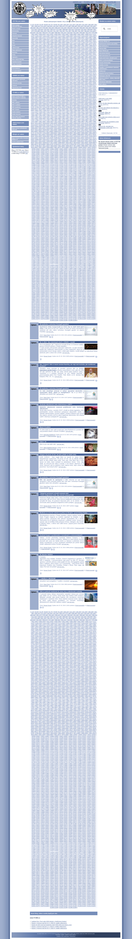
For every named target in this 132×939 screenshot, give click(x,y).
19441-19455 (72, 293)
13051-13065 (82, 194)
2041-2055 (50, 47)
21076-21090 (45, 318)
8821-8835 (61, 133)
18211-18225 (91, 273)
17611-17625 (45, 265)
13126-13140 (63, 196)
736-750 (61, 31)
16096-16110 (82, 241)
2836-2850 (65, 57)
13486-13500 (91, 200)
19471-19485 (91, 293)
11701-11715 (91, 173)
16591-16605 (63, 249)
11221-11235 (54, 167)
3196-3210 (53, 62)
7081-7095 (84, 110)
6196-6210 (88, 99)
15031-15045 (72, 225)
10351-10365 (36, 154)
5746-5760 (53, 94)
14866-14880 (36, 223)
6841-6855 (92, 107)
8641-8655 (34, 131)
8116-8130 (92, 123)
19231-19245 (72, 289)
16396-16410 (72, 246)
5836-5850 (34, 95)
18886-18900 (54, 285)
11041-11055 (72, 163)
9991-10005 (73, 147)
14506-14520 (72, 217)
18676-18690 (54, 281)
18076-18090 (72, 272)
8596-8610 (77, 129)
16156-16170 (54, 243)
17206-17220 (54, 259)
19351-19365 (82, 291)
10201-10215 (72, 150)
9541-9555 (38, 142)
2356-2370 (80, 50)
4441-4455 (38, 78)
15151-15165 (82, 226)
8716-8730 (73, 131)
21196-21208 (72, 320)
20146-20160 (54, 304)
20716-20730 (82, 312)
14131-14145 (36, 212)
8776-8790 (38, 133)
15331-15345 (63, 230)
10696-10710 (54, 158)
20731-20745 (91, 312)
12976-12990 (36, 194)
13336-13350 (63, 199)
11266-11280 (82, 167)
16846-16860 (91, 252)
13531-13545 (54, 202)
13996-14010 (82, 209)
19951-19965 (63, 301)
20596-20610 (72, 310)
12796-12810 (54, 191)
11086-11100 (36, 165)
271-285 (68, 26)
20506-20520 (82, 309)
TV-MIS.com (88, 2)
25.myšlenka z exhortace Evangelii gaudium (54, 388)
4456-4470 (46, 78)
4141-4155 (80, 73)
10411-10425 (72, 154)
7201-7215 (80, 112)
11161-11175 (82, 165)
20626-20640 (91, 310)
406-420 (57, 28)
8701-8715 (65, 131)
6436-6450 (80, 102)
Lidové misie (15, 47)
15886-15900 (82, 238)
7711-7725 (80, 118)
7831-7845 (77, 120)
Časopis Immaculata (104, 62)
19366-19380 (91, 291)
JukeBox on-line (103, 65)
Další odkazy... (103, 84)
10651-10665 (91, 157)
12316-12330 (82, 183)
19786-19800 (91, 297)
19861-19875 (72, 299)
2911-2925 (38, 58)
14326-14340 (91, 213)
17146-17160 (82, 257)
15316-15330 (54, 230)
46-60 (46, 24)
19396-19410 (45, 293)
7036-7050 (61, 110)
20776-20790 (54, 314)
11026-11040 (63, 163)
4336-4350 (50, 76)
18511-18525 (82, 278)
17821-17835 (45, 268)
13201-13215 (45, 197)
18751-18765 (36, 283)
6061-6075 (84, 97)
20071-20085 (72, 302)
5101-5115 (50, 86)
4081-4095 (50, 73)
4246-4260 (69, 74)
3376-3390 (80, 63)
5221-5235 (46, 87)
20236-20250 (45, 306)
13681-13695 (82, 204)
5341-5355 (42, 89)
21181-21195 (63, 320)
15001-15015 (54, 225)
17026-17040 (72, 255)
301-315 (80, 26)
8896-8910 (34, 134)
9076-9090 (61, 136)
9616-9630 (77, 142)
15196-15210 (45, 228)
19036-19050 (82, 286)
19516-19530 (54, 294)
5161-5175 (80, 86)
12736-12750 (82, 189)
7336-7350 (84, 113)
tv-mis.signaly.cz (24, 151)
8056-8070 (61, 123)
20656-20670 (45, 312)
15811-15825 (36, 238)
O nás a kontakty (17, 64)
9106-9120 (77, 136)
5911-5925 (73, 95)
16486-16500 (63, 247)
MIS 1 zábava (15, 102)
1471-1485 (84, 39)
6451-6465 (88, 102)
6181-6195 (80, 99)
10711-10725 (63, 158)
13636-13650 (54, 204)
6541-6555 (69, 104)
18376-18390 (63, 276)
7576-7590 (77, 116)
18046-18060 (54, 272)
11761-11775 (63, 175)
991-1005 (35, 34)
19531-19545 (63, 294)
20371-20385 (63, 307)
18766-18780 (45, 283)
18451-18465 (45, 278)
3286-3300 (34, 63)
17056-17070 (91, 255)
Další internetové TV (104, 55)
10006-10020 (82, 147)
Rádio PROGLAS (103, 50)
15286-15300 (36, 230)
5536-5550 (77, 91)
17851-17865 (63, 268)
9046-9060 (46, 136)
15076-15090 (36, 226)
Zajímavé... (15, 57)
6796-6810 (69, 107)
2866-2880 (80, 57)
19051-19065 (91, 286)
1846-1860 (80, 44)
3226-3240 (69, 62)
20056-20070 (63, 302)
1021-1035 (50, 34)
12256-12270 (45, 183)
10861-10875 (91, 160)
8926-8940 (50, 134)
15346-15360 (72, 230)
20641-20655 (36, 312)
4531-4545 (84, 78)
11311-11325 (45, 168)
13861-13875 (63, 207)
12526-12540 (82, 186)
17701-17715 (36, 267)
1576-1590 (73, 41)
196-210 (37, 26)
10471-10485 (45, 155)
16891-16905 (54, 254)
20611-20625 (82, 310)
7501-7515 (38, 116)
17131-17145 (72, 257)
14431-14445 (91, 215)
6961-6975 (88, 108)
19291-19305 (45, 291)
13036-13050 (72, 194)
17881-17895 (82, 268)
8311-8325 (61, 126)
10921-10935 (63, 162)
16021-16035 (36, 241)
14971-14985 (36, 225)
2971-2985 (69, 58)
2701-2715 (61, 55)
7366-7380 (34, 115)
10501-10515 (63, 155)
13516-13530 (45, 202)
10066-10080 (54, 149)
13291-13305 (36, 199)
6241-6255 (46, 100)
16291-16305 (72, 244)
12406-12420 (72, 184)
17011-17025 (63, 255)
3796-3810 (34, 70)
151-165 (84, 24)
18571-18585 (54, 280)
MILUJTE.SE (111, 2)
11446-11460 (63, 170)
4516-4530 (77, 78)
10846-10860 (82, 160)
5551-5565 (84, 91)
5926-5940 (80, 95)
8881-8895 (92, 133)
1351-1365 (88, 37)
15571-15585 (82, 233)
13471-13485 (82, 200)
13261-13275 (82, 197)
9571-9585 (53, 142)
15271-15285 (91, 228)
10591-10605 (54, 157)
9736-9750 (73, 144)
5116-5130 (57, 86)
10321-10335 (82, 152)
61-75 (50, 24)
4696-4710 (38, 81)
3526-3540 (92, 65)
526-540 (40, 29)
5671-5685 (80, 92)
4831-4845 (42, 83)
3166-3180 (38, 62)
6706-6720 (88, 105)
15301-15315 (45, 230)
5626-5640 (57, 92)
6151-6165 (65, 99)
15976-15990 (72, 239)
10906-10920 (54, 162)
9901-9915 (92, 146)
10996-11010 (45, 163)
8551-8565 (53, 129)
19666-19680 (82, 296)
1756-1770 (34, 44)
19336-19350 (72, 291)
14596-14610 (63, 218)
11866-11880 (63, 176)
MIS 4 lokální (15, 109)
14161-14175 (54, 212)
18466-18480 (54, 278)
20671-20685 (54, 312)
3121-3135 (80, 60)
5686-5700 (88, 92)
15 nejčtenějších (16, 70)
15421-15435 (54, 231)
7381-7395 (42, 115)
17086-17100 (45, 257)
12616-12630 (72, 188)
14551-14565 (36, 218)
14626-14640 (82, 218)
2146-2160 (38, 49)
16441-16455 (36, 247)
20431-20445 (36, 309)
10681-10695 (45, 158)
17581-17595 (91, 264)
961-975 (88, 32)
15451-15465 (72, 231)
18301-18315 (82, 275)
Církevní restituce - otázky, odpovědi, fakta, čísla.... (109, 79)
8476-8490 (80, 128)
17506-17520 (45, 264)
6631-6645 (50, 105)
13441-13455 (63, 200)
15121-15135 (63, 226)
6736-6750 (38, 107)
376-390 (45, 28)
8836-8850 (69, 133)
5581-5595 (34, 92)
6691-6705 (80, 105)
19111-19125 (63, 288)
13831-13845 (45, 207)
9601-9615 (69, 142)
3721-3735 (61, 68)
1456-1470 (77, 39)
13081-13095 (36, 196)
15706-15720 (36, 236)
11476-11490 (82, 170)
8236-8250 (88, 125)
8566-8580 (61, 129)
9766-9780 (88, 144)
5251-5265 (61, 87)
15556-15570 (72, 233)
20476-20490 (63, 309)
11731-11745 (45, 175)
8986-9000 (80, 134)
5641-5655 (65, 92)
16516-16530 (82, 247)
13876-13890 (72, 207)
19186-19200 (45, 289)
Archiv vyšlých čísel (17, 141)
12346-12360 (36, 184)
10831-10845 (72, 160)
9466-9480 (65, 141)
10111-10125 (82, 149)
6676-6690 (73, 105)
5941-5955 (88, 95)
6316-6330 (84, 100)
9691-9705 (50, 144)
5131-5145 (65, 86)
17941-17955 (54, 270)
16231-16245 (36, 244)
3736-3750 (69, 68)
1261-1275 (42, 37)
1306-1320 (65, 37)
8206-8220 (73, 125)
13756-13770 (63, 205)
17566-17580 (82, 264)
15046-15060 (82, 225)
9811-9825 (46, 146)
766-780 (74, 31)
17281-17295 (36, 260)
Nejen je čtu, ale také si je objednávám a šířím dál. (106, 127)
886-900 (57, 32)
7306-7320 (69, 113)
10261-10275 (45, 152)
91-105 (60, 24)
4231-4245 (61, 74)
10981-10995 (36, 163)
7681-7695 (65, 118)
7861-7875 (92, 120)
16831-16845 (82, 252)
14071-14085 (63, 210)
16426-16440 (91, 246)
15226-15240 (63, 228)
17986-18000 (82, 270)
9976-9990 (65, 147)
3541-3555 (34, 66)
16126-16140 (36, 243)
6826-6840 (84, 107)
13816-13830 (36, 207)
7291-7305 (61, 113)
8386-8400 (34, 128)
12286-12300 (63, 183)
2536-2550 (42, 53)
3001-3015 (84, 58)
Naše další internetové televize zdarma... (18, 117)
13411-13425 (45, 200)
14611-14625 (72, 218)
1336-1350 (80, 37)
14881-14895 (45, 223)
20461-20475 (54, 309)
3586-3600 (57, 66)
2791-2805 (42, 57)
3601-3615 (65, 66)
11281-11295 (91, 167)
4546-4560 (92, 78)
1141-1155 (46, 36)
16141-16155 (45, 243)
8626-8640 (92, 129)
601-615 (71, 29)
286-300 (74, 26)
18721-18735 (82, 281)
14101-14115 (82, 210)
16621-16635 (82, 249)
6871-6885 (42, 108)
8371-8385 (92, 126)
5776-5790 (69, 94)
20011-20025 (36, 302)
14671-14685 (45, 220)
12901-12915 (54, 192)
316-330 (86, 26)
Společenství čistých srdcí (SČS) (108, 43)
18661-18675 (45, 281)
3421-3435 (38, 65)
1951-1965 (69, 45)
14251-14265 (45, 213)
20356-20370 (54, 307)
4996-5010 (61, 84)
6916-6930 (65, 108)
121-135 (72, 24)
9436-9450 (50, 141)
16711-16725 (72, 251)
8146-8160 (42, 125)
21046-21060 (91, 317)
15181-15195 (36, 228)
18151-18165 (54, 273)
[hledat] (109, 29)
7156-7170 (57, 112)
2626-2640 (88, 53)
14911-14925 (63, 223)
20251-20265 (54, 306)
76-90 (55, 24)
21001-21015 (63, 317)
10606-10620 (63, 157)
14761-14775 (36, 221)
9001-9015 (88, 134)
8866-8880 (84, 133)
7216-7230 (88, 112)
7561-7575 (69, 116)
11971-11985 (63, 178)
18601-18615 (72, 280)
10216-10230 (82, 150)
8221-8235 (80, 125)
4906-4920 (80, 83)
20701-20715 (72, 312)
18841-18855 (91, 283)
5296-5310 (84, 87)
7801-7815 (61, 120)
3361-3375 (73, 63)
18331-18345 (36, 276)
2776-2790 (34, 57)
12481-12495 (54, 186)
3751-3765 (77, 68)
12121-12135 (91, 179)
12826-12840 (72, 191)
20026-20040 (45, 302)
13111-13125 (54, 196)
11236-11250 (63, 167)
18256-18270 (54, 275)
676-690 (37, 31)
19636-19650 (63, 296)
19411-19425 (54, 293)
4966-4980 (46, 84)
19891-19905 (91, 299)
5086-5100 (42, 86)
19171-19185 (36, 289)
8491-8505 (88, 128)
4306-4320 (34, 76)
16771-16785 (45, 252)
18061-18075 (63, 272)
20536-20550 (36, 310)
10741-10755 (82, 158)
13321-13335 (54, 199)
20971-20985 (45, 317)
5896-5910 (65, 95)
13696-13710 (91, 204)
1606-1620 (88, 41)
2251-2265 (92, 49)
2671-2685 (46, 55)
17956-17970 (63, 270)
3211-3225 (61, 62)
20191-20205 (82, 304)
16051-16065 (54, 241)
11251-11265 (72, 167)
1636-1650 (38, 42)
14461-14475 (45, 217)
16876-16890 (45, 254)
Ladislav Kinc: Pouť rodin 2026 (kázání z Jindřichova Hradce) (48, 921)
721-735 (55, 31)
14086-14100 (72, 210)
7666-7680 (57, 118)
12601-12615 (63, 188)
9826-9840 (53, 146)
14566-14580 (45, 218)
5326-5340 (34, 89)
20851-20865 (36, 315)
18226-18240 (36, 275)
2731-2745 (77, 55)
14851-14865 (91, 221)
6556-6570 (77, 104)
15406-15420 (45, 231)
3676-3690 (38, 68)
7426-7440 (65, 115)
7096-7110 (92, 110)
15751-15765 (63, 236)
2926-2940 (46, 58)
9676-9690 (42, 144)
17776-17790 (82, 267)
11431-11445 (54, 170)
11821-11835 (36, 176)
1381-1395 (38, 39)
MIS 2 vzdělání (16, 104)
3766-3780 (84, 68)
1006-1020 (42, 34)
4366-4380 (65, 76)
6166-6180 (73, 99)
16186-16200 (72, 243)
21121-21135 (72, 318)
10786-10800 (45, 160)
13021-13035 (63, 194)
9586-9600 (61, 142)
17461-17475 (82, 262)
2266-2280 (34, 50)
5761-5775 (61, 94)
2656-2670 (38, 55)
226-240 (49, 26)
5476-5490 (46, 91)
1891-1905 (38, 45)
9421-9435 (42, 141)
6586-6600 (92, 104)
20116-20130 (36, 304)
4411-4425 (88, 76)
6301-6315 (77, 100)
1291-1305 (57, 37)
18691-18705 (63, 281)
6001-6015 (53, 97)
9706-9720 (57, 144)
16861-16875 (36, 254)
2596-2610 (73, 53)
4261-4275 (77, 74)
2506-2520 (92, 52)
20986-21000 (54, 317)
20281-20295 (72, 306)
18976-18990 (45, 286)
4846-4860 (50, 83)
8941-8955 (57, 134)
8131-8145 (34, 125)
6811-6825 (77, 107)
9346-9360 (69, 139)
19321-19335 (63, 291)
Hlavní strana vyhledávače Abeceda (19, 129)
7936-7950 (65, 121)
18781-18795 (54, 283)
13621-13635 (45, 204)
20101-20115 (91, 302)
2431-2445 (53, 52)
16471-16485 (54, 247)
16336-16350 (36, 246)
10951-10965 (82, 162)
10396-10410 (63, 154)
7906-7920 (50, 121)
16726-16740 (82, 251)
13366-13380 (82, 199)
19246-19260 (82, 289)
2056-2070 (57, 47)
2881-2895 (88, 57)
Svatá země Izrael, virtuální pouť (108, 58)
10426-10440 (82, 154)
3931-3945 (38, 71)
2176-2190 (53, 49)
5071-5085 (34, 86)
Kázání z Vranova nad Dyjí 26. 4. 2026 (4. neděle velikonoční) (49, 928)
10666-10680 (36, 158)
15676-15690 (82, 234)
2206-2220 (69, 49)
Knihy (13, 54)
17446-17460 (72, 262)
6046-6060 (77, 97)
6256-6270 (53, 100)
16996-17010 (54, 255)
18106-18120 (91, 272)
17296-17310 (45, 260)
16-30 (36, 24)
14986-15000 (45, 225)
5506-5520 (61, 91)
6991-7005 (38, 110)
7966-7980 (80, 121)
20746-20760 (36, 314)
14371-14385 (54, 215)
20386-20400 (72, 307)
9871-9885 (77, 146)
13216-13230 (54, 197)
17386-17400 (36, 262)
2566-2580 (57, 53)
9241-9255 (80, 137)
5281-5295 (77, 87)
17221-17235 (63, 259)
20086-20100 (82, 302)
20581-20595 (63, 310)
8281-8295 (46, 126)
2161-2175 (46, 49)
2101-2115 (80, 47)
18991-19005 (54, 286)
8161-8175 (50, 125)
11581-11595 (82, 171)
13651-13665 (63, 204)
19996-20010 (91, 301)
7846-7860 (84, 120)
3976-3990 (61, 71)
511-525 (34, 29)
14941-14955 (82, 223)
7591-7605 (84, 116)
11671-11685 (72, 173)
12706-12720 (63, 189)
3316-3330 (50, 63)
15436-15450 (63, 231)
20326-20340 (36, 307)
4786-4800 (84, 81)
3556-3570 (42, 66)
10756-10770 (91, 158)
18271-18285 (63, 275)
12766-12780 (36, 191)
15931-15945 (45, 239)
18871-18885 (45, 285)
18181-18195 (72, 273)
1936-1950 (61, 45)
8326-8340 (69, 126)
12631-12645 (82, 188)
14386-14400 (63, 215)
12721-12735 (72, 189)
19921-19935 (45, 301)
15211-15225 (54, 228)
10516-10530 (72, 155)
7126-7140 (42, 112)
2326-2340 (65, 50)
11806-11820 (91, 175)
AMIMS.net (77, 2)
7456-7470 (80, 115)
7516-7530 (46, 116)
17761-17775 (72, 267)
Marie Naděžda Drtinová (50, 447)
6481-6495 (38, 104)
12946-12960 (82, 192)
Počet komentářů (77, 335)
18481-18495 (63, 278)
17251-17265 (82, 259)
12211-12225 (82, 181)
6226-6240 (38, 100)
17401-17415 (45, 262)
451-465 (76, 28)
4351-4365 (57, 76)
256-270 (61, 26)
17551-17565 (72, 264)
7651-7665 (50, 118)
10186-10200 (63, 150)
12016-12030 (91, 178)
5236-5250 (53, 87)
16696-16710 (63, 251)
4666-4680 (88, 79)
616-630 (77, 29)
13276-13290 (91, 197)
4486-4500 (61, 78)
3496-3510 (77, 65)
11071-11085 (91, 163)
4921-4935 (88, 83)
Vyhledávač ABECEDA (105, 81)
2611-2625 (80, 53)
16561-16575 (45, 249)
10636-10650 (82, 157)
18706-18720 (72, 281)
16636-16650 (91, 249)
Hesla (13, 45)
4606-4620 (57, 79)
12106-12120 (82, 179)
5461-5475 (38, 91)
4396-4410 (80, 76)
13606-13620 (36, 204)
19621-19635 (54, 296)
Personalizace (16, 68)
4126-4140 (73, 73)
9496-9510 (80, 141)
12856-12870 (91, 191)
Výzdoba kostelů (16, 61)
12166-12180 (54, 181)
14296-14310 (72, 213)
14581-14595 (54, 218)
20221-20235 (36, 306)
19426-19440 (63, 293)
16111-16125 (91, 241)
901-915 (63, 32)
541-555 (46, 29)
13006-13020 (54, 194)
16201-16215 (82, 243)
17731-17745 (54, 267)
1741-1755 (92, 42)
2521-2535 (34, 53)
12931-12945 (72, 192)
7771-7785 (46, 120)
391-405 (51, 28)
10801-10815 (54, 160)
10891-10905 (45, 162)
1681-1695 (61, 42)
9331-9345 (61, 139)
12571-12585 (45, 188)
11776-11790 (72, 175)
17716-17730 (45, 267)
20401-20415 (82, 307)
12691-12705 (54, 189)
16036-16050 (45, 241)
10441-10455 (91, 154)
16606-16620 (72, 249)
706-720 (49, 31)
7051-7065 (69, 110)
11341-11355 (63, 168)
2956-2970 (61, 58)
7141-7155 (50, 112)
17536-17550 (63, 264)
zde (23, 150)
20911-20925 (72, 315)
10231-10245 (91, 150)
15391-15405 (36, 231)
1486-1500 (92, 39)
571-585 (59, 29)
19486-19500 (36, 294)
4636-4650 (73, 79)
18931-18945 (82, 285)
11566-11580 (72, 171)
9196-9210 (57, 137)
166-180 (90, 24)
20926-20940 (82, 315)
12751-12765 (91, 189)
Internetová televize (104, 53)
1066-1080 (73, 34)
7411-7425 (57, 115)
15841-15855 (54, 238)
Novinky (14, 100)
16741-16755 (91, 251)
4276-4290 (84, 74)
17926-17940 (45, 270)
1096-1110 (88, 34)
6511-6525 (53, 104)
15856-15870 (63, 238)
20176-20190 (72, 304)
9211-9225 (65, 137)
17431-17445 (63, 262)
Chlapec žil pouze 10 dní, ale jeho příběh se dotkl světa (58, 454)
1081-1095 (80, 34)
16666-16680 (45, 251)
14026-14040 (36, 210)
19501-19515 (45, 294)
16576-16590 (54, 249)
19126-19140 (72, 288)
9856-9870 (69, 146)
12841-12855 (82, 191)
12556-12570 (36, 188)
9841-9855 (61, 146)
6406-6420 (65, 102)
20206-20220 (91, 304)
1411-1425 (53, 39)
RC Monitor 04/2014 (46, 554)
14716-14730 (72, 220)
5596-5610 (42, 92)
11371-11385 (82, 168)
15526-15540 (54, 233)
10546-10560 (91, 155)
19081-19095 (45, 288)
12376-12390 (54, 184)
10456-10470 (36, 155)
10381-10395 (54, 154)
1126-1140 (38, 36)
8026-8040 (46, 123)
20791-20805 (63, 314)
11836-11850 (45, 176)
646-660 (89, 29)
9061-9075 (53, 136)
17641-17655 (63, 265)
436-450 (69, 28)
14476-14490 (54, 217)
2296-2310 (50, 50)
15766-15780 (72, 236)
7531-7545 (53, 116)
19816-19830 (45, 299)
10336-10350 (91, 152)
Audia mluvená (16, 114)
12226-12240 (91, 181)
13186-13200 (36, 197)
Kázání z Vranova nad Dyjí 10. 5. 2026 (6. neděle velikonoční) (49, 923)
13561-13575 (72, 202)
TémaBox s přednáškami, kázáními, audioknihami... (109, 68)
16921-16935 (72, 254)
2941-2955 (53, 58)
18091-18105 (82, 272)
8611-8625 (84, 129)
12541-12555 (91, 186)
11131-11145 (63, 165)
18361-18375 (54, 276)
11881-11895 (72, 176)
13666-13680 (72, 204)
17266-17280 (91, 259)
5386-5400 (65, 89)
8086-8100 (77, 123)
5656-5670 (73, 92)
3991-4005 (69, 71)
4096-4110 (57, 73)
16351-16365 (45, 246)
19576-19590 (91, 294)
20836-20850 (91, 314)
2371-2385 (88, 50)
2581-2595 (65, 53)
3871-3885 (73, 70)
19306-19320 (54, 291)
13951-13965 (54, 209)
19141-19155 (82, 288)
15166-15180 (91, 226)
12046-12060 (45, 179)
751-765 (68, 31)
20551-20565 (45, 310)
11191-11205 (36, 167)
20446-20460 (45, 309)
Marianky (14, 52)
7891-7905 (42, 121)
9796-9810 (38, 146)
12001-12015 (82, 178)
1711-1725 (77, 42)
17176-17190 (36, 259)
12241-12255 (36, 183)
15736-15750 (54, 236)
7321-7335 (77, 113)
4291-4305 (92, 74)
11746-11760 (54, 175)
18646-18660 (36, 281)
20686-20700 (63, 312)
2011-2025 (34, 47)
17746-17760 (63, 267)
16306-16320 (82, 244)
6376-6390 (50, 102)
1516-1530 (42, 41)
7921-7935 (57, 121)
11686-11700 (82, 173)
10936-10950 (72, 162)
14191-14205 (72, 212)
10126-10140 (91, 149)
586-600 (65, 29)
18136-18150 (45, 273)
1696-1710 (69, 42)
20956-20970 (36, 317)
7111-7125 (34, 112)
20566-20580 (54, 310)
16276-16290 (63, 244)
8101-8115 (84, 123)
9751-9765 (80, 144)
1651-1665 (46, 42)
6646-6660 (57, 105)
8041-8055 (53, 123)
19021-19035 (72, 286)
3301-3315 (42, 63)
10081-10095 (63, 149)
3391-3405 (88, 63)
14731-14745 (82, 220)
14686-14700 (54, 220)
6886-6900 (50, 108)
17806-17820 (36, 268)
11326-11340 (54, 168)
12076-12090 (63, 179)
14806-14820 (63, 221)
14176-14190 (63, 212)
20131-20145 (45, 304)
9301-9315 (46, 139)
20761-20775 (45, 314)
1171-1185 (61, 36)
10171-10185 (54, 150)
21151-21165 (91, 318)
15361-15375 (82, 230)
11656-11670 (63, 173)
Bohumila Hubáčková (49, 434)
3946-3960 (46, 71)
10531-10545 (82, 155)
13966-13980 (63, 209)
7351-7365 (92, 113)
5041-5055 (84, 84)
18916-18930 (72, 285)
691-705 (43, 31)
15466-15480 (82, 231)
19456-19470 (82, 293)
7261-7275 (46, 113)
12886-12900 (45, 192)
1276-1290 (50, 37)
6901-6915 (57, 108)
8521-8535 (38, 129)
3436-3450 (46, 65)
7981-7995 (88, 121)
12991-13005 (45, 194)
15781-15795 (82, 236)
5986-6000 (46, 97)
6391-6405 (57, 102)
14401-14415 (72, 215)
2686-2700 (53, 55)
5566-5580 (92, 91)
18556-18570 (45, 280)
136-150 (78, 24)
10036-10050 (36, 149)
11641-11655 (54, 173)
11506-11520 (36, 171)
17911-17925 (36, 270)
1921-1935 (53, 45)
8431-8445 (57, 128)
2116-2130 (88, 47)
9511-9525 (88, 141)
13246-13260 (72, 197)
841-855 (38, 32)
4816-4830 (34, 83)
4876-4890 (65, 83)
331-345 (92, 26)
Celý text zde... (50, 331)
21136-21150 (82, 318)
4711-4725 (46, 81)
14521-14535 (82, 217)
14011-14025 (91, 209)
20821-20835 (82, 314)
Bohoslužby (15, 31)
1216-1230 (84, 36)
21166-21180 (54, 320)
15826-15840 (45, 238)
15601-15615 (36, 234)
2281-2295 (42, 50)
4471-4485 (53, 78)
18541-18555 (36, 280)
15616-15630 (45, 234)
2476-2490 (77, 52)
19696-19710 (36, 297)
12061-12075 (54, 179)
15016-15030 (63, 225)
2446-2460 (61, 52)
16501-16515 (72, 247)
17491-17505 (36, 264)
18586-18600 (63, 280)
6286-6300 (69, 100)
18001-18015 (91, 270)
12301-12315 (72, 183)
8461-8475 (73, 128)
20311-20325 (91, 306)
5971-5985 (38, 97)
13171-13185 (91, 196)
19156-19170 (91, 288)
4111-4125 (65, 73)
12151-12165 (45, 181)
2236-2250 (84, 49)
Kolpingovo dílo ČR (104, 75)
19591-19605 (36, 296)
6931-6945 (73, 108)
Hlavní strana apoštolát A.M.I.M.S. (18, 80)
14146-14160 (45, 212)
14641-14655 (91, 218)
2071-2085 (65, 47)
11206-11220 (45, 167)
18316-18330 (91, 275)
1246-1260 (34, 37)
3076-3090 (57, 60)
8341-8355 (77, 126)
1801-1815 (57, 44)
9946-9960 (50, 147)
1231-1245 (92, 36)
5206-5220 (38, 87)
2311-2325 (57, 50)
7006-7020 (46, 110)
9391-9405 (92, 139)
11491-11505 (91, 170)
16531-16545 (91, 247)
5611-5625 (50, 92)
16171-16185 (63, 243)
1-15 (32, 24)
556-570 (52, 29)
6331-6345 (92, 100)
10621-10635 (72, 157)
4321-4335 (42, 76)
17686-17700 (91, 265)
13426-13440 (54, 200)
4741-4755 (61, 81)
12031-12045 (36, 179)
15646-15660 (63, 234)
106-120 (66, 24)
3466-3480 (61, 65)
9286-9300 (38, 139)
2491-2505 (84, 52)
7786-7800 (53, 120)
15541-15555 (63, 233)
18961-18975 (36, 286)
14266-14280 (54, 213)
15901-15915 (91, 238)
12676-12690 (45, 189)
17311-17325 (54, 260)
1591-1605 (80, 41)
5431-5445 (88, 89)
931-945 (76, 32)
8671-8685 (50, 131)
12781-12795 (45, 191)
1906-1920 (46, 45)
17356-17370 (82, 260)
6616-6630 (42, 105)
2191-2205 (61, 49)
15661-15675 (72, 234)
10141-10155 (36, 150)
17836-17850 (54, 268)
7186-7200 (73, 112)
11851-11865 (54, 176)
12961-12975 (91, 192)
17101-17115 (54, 257)
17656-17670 (72, 265)
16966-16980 (36, 255)
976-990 (94, 32)
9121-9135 (84, 136)
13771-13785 (72, 205)
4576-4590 (42, 79)
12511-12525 (72, 186)
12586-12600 (54, 188)
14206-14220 (82, 212)
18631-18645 (91, 280)
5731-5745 (46, 94)
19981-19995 (82, 301)
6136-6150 (57, 99)
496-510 (94, 28)
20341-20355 (45, 307)
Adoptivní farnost (17, 35)
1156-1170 (53, 36)
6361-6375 (42, 102)
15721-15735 (45, 236)
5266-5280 (69, 87)
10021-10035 (91, 147)
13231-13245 (63, 197)
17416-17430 (54, 262)
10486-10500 (54, 155)
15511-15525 (45, 233)
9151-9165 (34, 137)
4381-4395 (73, 76)
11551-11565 (63, 171)
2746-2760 (84, 55)
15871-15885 (72, 238)
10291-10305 (63, 152)
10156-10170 (45, 150)
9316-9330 (53, 139)
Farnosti (14, 33)
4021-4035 (84, 71)
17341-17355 (72, 260)
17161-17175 (91, 257)
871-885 (51, 32)
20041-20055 (54, 302)
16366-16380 (54, 246)
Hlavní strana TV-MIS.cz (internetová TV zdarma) (19, 97)
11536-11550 (54, 171)
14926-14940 (72, 223)
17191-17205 (45, 259)
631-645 (83, 29)
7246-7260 (38, 113)
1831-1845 (73, 44)
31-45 (41, 24)
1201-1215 (77, 36)
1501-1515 (34, 41)
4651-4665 (80, 79)
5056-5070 (92, 84)
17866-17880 (72, 268)
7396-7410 (50, 115)
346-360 (32, 28)
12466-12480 (45, 186)
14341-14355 (36, 215)
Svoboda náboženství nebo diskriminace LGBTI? (56, 404)
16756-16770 (36, 252)
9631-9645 (84, 142)
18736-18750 (91, 281)
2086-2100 (73, 47)
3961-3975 (53, 71)
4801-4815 (92, 81)
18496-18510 (72, 278)
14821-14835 (72, 221)
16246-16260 (45, 244)
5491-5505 (53, 91)
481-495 (88, 28)
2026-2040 (42, 47)
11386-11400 (91, 168)
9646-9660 (92, 142)
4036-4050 (92, 71)
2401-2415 (38, 52)
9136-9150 (92, 136)
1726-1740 (84, 42)
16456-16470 (45, 247)
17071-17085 (36, 257)
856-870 (45, 32)
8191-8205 (65, 125)
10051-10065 (45, 149)
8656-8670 (42, 131)
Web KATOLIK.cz (104, 46)
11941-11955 (45, 178)
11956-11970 (54, 178)
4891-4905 (73, 83)
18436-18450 (36, 278)
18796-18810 (63, 283)
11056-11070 (82, 163)
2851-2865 (73, 57)
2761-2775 (92, 55)
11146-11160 (72, 165)
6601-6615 (34, 105)
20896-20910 (63, 315)
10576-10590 (45, 157)
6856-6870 (34, 108)
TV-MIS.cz (100, 2)
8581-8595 (69, 129)
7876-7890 (34, 121)
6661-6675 (65, 105)
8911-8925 (42, 134)
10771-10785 (36, 160)
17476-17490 (91, 262)
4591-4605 (50, 79)
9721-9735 (65, 144)
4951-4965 (38, 84)
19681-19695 (91, 296)
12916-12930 (63, 192)
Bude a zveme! (16, 28)
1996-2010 (92, 45)
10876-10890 (36, 162)
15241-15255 (72, 228)
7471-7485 (88, 115)
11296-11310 (36, 168)
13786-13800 (82, 205)
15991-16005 (82, 239)
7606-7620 (92, 116)
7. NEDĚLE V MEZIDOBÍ (47, 578)
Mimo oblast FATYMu (18, 59)
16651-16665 (36, 251)
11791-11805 (82, 175)
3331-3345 (57, 63)
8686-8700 (57, 131)
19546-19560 (72, 294)
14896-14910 (54, 223)
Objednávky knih (17, 87)
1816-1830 (65, 44)
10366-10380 (45, 154)
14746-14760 (91, 220)
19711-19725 (45, 297)
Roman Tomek (47, 356)
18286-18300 (72, 275)
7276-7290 (53, 113)
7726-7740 (88, 118)
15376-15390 (91, 230)
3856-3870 (65, 70)
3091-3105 (65, 60)
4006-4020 (77, 71)
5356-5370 (50, 89)
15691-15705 (91, 234)
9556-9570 (46, 142)
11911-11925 (91, 176)
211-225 (43, 26)
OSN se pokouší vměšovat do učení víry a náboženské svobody (61, 591)
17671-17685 (82, 265)
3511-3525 (84, 65)
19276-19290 (36, 291)
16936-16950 (82, 254)
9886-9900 (84, 146)
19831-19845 (54, 299)
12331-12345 (91, 183)
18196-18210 (82, 273)
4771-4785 (77, 81)
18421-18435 (91, 276)
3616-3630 (73, 66)
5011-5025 (69, 84)
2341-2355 (73, 50)
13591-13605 (91, 202)
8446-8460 (65, 128)
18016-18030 (36, 272)
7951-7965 (73, 121)
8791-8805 (46, 133)
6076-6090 (92, 97)
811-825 (92, 31)
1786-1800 (50, 44)
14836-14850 (82, 221)
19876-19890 (82, 299)
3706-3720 (53, 68)
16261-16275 (54, 244)
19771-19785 (82, 297)
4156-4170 (88, 73)
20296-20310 (82, 306)
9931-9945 (42, 147)
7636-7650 (42, 118)
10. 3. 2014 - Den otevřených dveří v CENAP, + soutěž (57, 342)
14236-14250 (36, 213)
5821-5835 (92, 94)
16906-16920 (63, 254)
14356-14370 (45, 215)
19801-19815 (36, 299)
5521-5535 (69, 91)
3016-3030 (92, 58)
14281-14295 (63, 213)
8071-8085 (69, 123)
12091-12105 (72, 179)
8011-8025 (38, 123)
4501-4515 (69, 78)
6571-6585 (84, 104)
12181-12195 (63, 181)
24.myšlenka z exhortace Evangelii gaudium (54, 477)
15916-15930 (36, 239)
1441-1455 (69, 39)
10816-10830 (63, 160)
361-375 (38, 28)
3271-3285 (92, 62)
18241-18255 (45, 275)
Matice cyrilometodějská (106, 60)
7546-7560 (61, 116)
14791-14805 (54, 221)
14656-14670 (36, 220)
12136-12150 (36, 181)
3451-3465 (53, 65)
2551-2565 (50, 53)
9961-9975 (57, 147)
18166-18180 (63, 273)
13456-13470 (72, 200)
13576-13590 (82, 202)
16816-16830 (72, 252)
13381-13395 (91, 199)
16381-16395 (63, 246)
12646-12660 (91, 188)
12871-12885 (36, 192)
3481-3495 (69, 65)
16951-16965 (91, 254)
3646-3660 (88, 66)
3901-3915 (88, 70)
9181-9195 (50, 137)
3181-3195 (46, 62)
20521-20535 (91, 309)
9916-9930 (34, 147)
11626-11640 (45, 173)
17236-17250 (72, 259)
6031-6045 (69, 97)
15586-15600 (91, 233)
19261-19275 (91, 289)
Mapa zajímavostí (17, 50)
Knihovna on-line (17, 83)
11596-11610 (91, 171)
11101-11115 (45, 165)
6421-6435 (73, 102)
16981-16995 (45, 255)
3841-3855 (57, 70)
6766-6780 (53, 107)
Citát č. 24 (43, 442)
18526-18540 (91, 278)
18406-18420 (82, 276)
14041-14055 (45, 210)
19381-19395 (36, 293)
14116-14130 (91, 210)
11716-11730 (36, 175)
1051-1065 (65, 34)
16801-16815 (63, 252)
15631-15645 (54, 234)
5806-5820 (84, 94)
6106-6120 (42, 99)
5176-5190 (88, 86)
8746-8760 (88, 131)
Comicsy (14, 85)
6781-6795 (61, 107)
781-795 (80, 31)
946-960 (82, 32)
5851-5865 (42, 95)
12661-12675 (36, 189)
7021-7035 (53, 110)
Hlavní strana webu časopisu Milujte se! (20, 138)
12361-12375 (45, 184)
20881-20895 (54, 315)
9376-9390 (84, 139)
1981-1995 (84, 45)
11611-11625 (36, 173)
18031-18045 (45, 272)
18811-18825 (72, 283)
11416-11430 (45, 170)
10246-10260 (36, 152)
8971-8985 (73, 134)
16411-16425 (82, 246)
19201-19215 (54, 289)
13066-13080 (91, 194)
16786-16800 (54, 252)
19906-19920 (36, 301)
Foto (13, 43)
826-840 (32, 32)
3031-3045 (34, 60)
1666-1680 (53, 42)
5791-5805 (77, 94)
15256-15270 (82, 228)
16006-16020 (91, 239)
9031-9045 (38, 136)
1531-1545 (50, 41)
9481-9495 (73, 141)
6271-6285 (61, 100)
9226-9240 (73, 137)
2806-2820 (50, 57)
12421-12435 (82, 184)
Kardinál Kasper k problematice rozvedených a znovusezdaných (61, 535)
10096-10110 (72, 149)
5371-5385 (57, 89)
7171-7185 (65, 112)
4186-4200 (38, 74)
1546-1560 (57, 41)
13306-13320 (45, 199)
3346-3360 (65, 63)
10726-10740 (72, 158)
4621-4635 (65, 79)
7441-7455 (73, 115)
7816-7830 (69, 120)
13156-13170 (82, 196)
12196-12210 (72, 181)
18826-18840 (82, 283)
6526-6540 (61, 104)
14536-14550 (91, 217)
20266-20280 (63, 306)
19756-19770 (72, 297)
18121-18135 (36, 273)
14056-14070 (54, 210)
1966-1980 (77, 45)
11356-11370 (72, 168)
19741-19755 (63, 297)
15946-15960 (54, 239)
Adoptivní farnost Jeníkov (106, 73)
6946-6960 (80, 108)
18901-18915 (63, 285)
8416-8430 (50, 128)
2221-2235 (77, 49)
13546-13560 (63, 202)
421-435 (63, 28)
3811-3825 (42, 70)
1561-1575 (65, 41)
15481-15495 (91, 231)
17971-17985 (72, 270)
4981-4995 (53, 84)
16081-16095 (72, 241)
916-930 (69, 32)
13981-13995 (72, 209)
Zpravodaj (15, 38)
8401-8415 (42, 128)
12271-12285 (54, 183)
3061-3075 (50, 60)
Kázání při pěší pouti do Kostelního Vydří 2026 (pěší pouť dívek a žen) (51, 925)
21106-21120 (63, 318)
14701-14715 (63, 220)
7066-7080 (77, 110)
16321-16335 (91, 244)
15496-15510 (36, 233)
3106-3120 (73, 60)
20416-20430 (91, 307)
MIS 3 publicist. (16, 107)
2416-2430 (46, 52)
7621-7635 (34, 118)
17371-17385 (91, 260)
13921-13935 (36, 209)
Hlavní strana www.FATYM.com (17, 25)
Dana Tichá (47, 335)
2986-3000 (77, 58)
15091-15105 (45, 226)
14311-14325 (82, 213)
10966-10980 (91, 162)
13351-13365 (72, 199)
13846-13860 (54, 207)
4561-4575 (34, 79)
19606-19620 (45, 296)
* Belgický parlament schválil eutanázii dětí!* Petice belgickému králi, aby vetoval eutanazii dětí (57, 494)
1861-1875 (88, 44)
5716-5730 (38, 94)
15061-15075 (91, 225)
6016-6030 (61, 97)
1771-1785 (42, 44)
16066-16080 (63, 241)
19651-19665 (72, 296)
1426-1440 (61, 39)
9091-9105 (69, 136)
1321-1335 (73, 37)
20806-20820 (72, 314)
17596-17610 (36, 265)
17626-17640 (54, 265)
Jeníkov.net (102, 71)
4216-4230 (53, 74)
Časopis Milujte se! (104, 41)
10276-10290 (54, 152)
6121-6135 (50, 99)
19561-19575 (82, 294)
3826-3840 (50, 70)
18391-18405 (72, 276)
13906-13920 (91, 207)
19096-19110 (54, 288)
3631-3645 (80, 66)
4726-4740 (53, 81)
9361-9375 (77, 139)
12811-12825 (63, 191)
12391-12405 (63, 184)
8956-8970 (65, 134)
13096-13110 (45, 196)
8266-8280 (38, 126)
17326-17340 (63, 260)
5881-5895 (57, 95)
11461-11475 (72, 170)
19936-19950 (54, 301)
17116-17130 (63, 257)
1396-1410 (46, 39)
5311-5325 (92, 87)
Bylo (13, 40)
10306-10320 (72, 152)
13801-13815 (91, 205)
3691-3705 (46, 68)
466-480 (82, 28)
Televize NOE (102, 48)
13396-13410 (36, 200)
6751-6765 (46, 107)
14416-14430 (82, 215)
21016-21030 (72, 317)
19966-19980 (72, 301)
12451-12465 (36, 186)
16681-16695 (54, 251)
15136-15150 (72, 226)
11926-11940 (36, 178)
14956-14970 (91, 223)
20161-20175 (63, 304)
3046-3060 (42, 60)
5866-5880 (50, 95)
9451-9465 (57, 141)
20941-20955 (91, 315)
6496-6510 (46, 104)
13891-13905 (82, 207)
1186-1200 (69, 36)
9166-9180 (42, 137)
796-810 (86, 31)
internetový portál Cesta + (48, 370)
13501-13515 (36, 202)
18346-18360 (45, 276)
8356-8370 (84, 126)
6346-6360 (34, 102)
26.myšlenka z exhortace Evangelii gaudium (54, 324)
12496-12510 (63, 186)
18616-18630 (82, 280)
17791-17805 (91, 267)
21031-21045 (82, 317)
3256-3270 (84, 62)
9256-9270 (88, 137)
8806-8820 (53, 133)
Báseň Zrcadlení (45, 427)
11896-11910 (82, 176)
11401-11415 (36, 170)
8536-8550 (46, 129)
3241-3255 (77, 62)
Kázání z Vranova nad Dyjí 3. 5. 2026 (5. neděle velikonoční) (48, 926)
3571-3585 (50, 66)
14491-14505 (63, 217)
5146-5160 (73, 86)
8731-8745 (80, 131)
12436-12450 (91, 184)
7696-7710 (73, 118)
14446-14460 (36, 217)
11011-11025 (54, 163)
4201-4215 (46, 74)
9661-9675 (34, 144)
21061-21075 (36, 318)
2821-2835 (57, 57)
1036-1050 (57, 34)
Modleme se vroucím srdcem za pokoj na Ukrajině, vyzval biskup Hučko (63, 513)
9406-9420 (34, 141)
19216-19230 (63, 289)
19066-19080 (36, 288)
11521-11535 (45, 171)
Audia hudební (16, 112)
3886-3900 (80, 70)
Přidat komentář (44, 336)
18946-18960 (91, 285)
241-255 (55, 26)
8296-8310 (53, 126)
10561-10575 (36, 157)
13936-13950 (45, 209)
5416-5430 (80, 89)
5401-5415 (73, 89)
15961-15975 (63, 239)
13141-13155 (72, 196)
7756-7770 (38, 120)
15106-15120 (54, 226)
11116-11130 (54, 165)
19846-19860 (63, 299)
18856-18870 (36, 285)
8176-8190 (57, 125)
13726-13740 (45, 205)
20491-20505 (72, 309)
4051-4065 (34, 73)
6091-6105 (34, 99)
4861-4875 (57, 83)
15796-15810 (91, 236)
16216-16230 (91, 243)
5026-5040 (77, 84)
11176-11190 (91, 165)
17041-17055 (82, 255)
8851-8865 (77, 133)
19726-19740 (54, 297)
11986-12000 (72, 178)
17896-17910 (91, 268)
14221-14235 (91, 212)
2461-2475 (69, 52)
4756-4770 (69, 81)
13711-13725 (36, 205)
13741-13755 (54, 205)
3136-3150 (88, 60)
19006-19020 (63, 286)
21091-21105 (54, 318)
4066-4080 (42, 73)
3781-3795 (92, 68)
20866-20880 (45, 315)
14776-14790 (45, 221)
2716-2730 (69, 55)
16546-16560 (36, 249)
